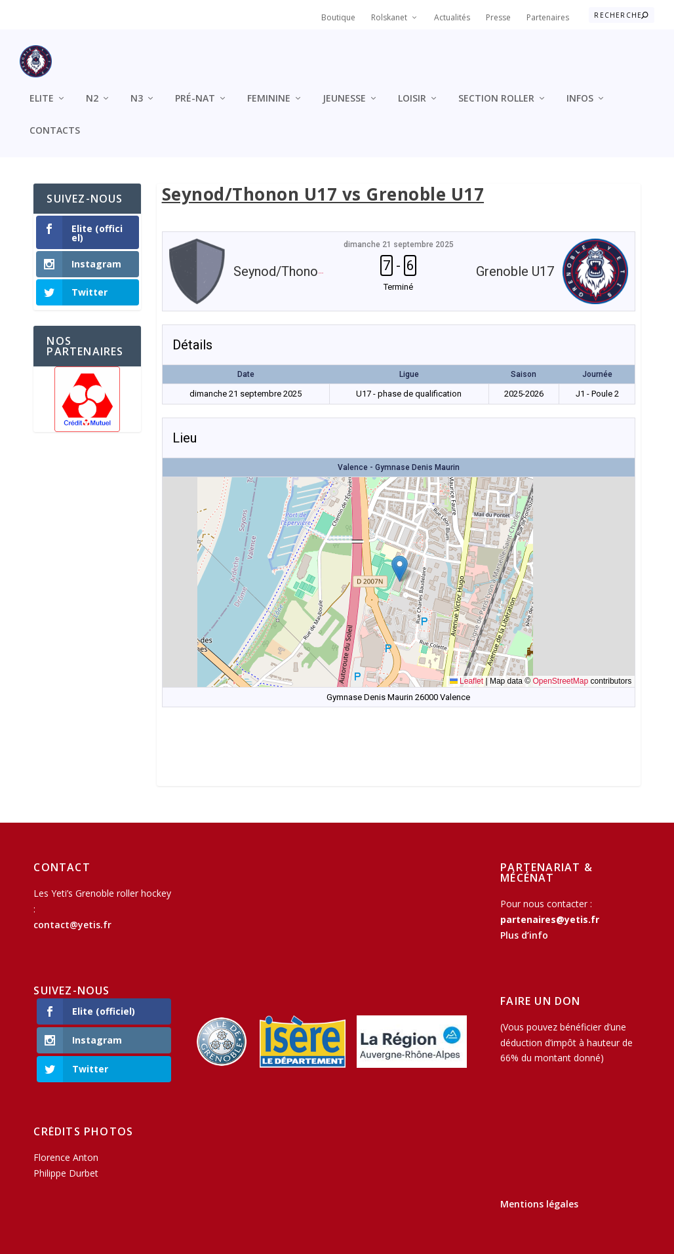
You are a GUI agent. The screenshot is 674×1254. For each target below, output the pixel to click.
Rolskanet (389, 17)
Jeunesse (344, 87)
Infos (579, 87)
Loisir (412, 87)
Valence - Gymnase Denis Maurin (399, 456)
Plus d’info (524, 924)
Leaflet (466, 670)
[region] (87, 388)
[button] (399, 557)
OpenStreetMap (560, 670)
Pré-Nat (195, 87)
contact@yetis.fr (72, 913)
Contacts (55, 119)
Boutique (338, 17)
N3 (136, 87)
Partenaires (547, 17)
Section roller (496, 87)
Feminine (268, 87)
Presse (498, 17)
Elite (42, 87)
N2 (92, 87)
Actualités (452, 17)
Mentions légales (539, 1193)
